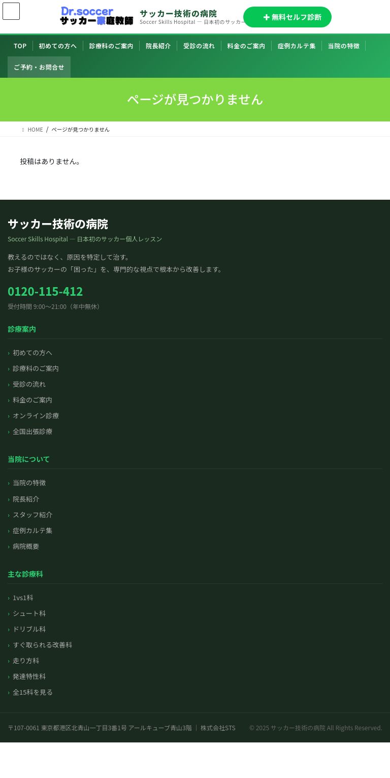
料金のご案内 (247, 45)
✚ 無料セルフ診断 (287, 17)
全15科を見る (33, 692)
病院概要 (26, 546)
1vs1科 (23, 597)
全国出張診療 (32, 431)
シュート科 (29, 613)
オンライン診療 (36, 415)
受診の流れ (199, 45)
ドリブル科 (29, 629)
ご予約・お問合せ (39, 67)
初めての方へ (58, 45)
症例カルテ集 (297, 45)
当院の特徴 (344, 45)
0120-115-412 (45, 291)
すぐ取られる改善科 (42, 644)
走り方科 (26, 660)
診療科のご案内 (111, 45)
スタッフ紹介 (32, 514)
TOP (20, 45)
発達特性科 (29, 676)
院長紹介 (158, 45)
